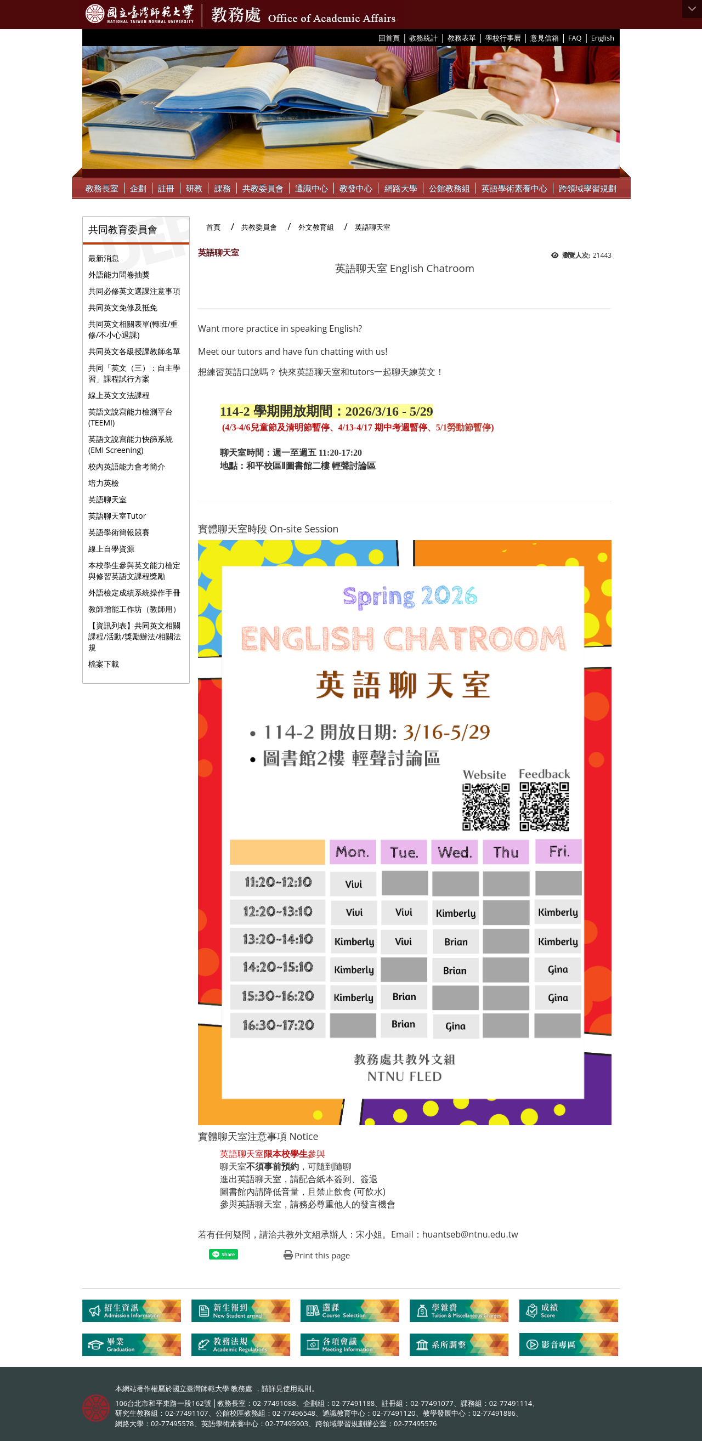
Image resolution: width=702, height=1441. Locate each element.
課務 (222, 188)
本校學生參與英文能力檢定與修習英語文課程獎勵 (134, 570)
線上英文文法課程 (122, 395)
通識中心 (311, 188)
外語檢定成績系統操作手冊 (134, 592)
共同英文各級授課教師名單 (134, 351)
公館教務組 (449, 188)
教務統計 (423, 38)
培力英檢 (103, 483)
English (602, 38)
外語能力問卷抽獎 (119, 274)
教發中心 (355, 188)
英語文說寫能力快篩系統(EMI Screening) (130, 444)
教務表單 (462, 38)
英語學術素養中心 (514, 188)
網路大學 (400, 188)
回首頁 (389, 38)
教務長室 (102, 188)
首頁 (213, 227)
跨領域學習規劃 (587, 188)
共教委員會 (263, 188)
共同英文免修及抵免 (122, 307)
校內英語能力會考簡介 (126, 466)
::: (374, 37)
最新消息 (103, 258)
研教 (194, 188)
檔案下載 (103, 664)
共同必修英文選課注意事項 (134, 291)
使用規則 (297, 1388)
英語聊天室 (107, 499)
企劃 (138, 188)
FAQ (575, 38)
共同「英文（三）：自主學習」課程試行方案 (134, 373)
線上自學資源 (111, 548)
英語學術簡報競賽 (119, 532)
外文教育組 (316, 227)
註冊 (166, 188)
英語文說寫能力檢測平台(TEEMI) (130, 417)
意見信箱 (544, 38)
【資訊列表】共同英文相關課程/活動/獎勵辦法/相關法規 (134, 636)
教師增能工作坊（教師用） (134, 609)
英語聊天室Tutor (117, 515)
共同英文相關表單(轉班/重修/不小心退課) (133, 329)
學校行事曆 (503, 38)
